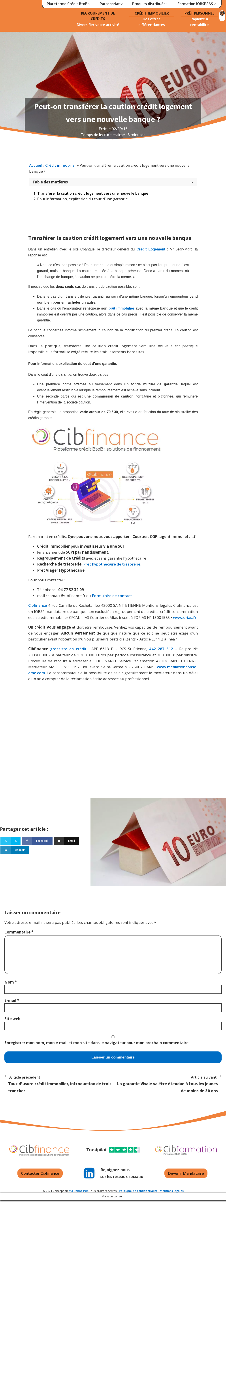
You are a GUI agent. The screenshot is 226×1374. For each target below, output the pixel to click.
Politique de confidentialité (138, 1191)
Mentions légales (172, 1191)
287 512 (165, 648)
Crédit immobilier (60, 165)
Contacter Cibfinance (40, 1173)
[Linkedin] (14, 850)
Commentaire (18, 932)
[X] (10, 841)
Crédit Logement (150, 249)
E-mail (11, 1000)
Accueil (35, 165)
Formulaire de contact (112, 595)
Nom (10, 982)
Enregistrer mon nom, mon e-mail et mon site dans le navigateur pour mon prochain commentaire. (97, 1042)
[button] (69, 4)
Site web (12, 1018)
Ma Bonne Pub (79, 1191)
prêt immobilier (121, 308)
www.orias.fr (184, 617)
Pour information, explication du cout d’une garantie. (83, 198)
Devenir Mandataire (186, 1173)
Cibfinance (38, 605)
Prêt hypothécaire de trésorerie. (112, 564)
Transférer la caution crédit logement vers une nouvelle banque (92, 193)
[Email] (66, 841)
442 (152, 648)
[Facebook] (37, 841)
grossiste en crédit (68, 648)
